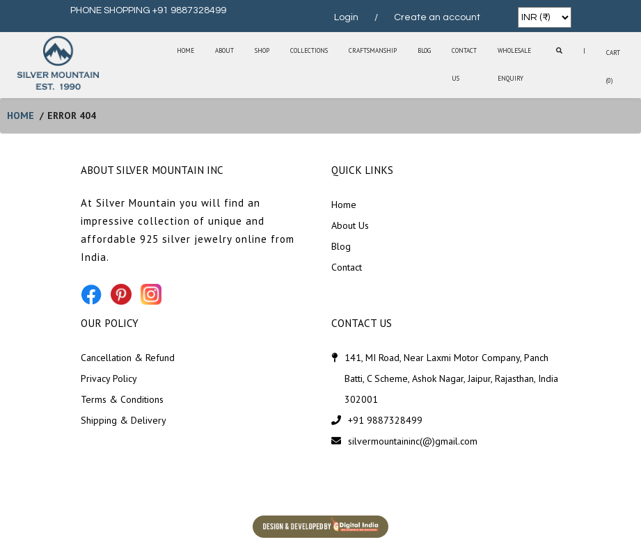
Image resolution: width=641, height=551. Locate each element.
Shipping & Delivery (123, 420)
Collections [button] (309, 50)
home (20, 115)
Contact (346, 267)
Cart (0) (613, 66)
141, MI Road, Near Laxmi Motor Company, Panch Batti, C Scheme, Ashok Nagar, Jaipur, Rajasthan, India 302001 (451, 378)
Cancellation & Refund (128, 357)
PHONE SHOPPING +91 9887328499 (148, 10)
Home (185, 50)
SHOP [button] (262, 50)
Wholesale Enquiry (514, 64)
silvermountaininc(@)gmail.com (412, 441)
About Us (350, 225)
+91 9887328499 (385, 420)
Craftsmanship (373, 50)
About (224, 50)
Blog (424, 50)
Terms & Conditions (122, 399)
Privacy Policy (109, 378)
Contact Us (464, 64)
